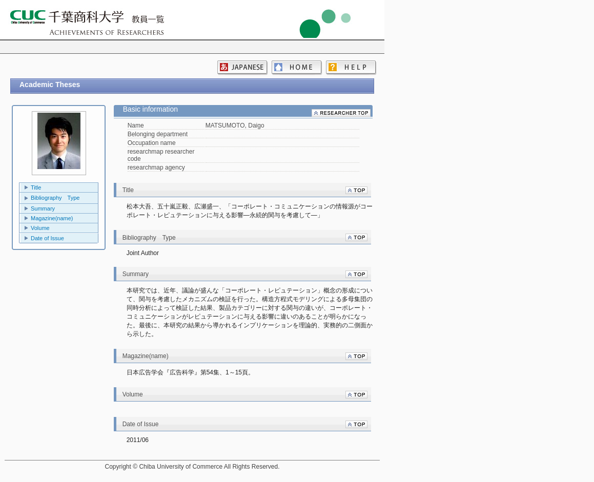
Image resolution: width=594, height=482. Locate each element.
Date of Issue (47, 238)
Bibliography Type (55, 198)
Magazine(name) (52, 218)
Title (36, 187)
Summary (43, 208)
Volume (40, 228)
